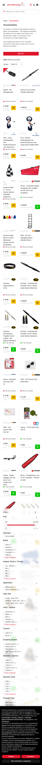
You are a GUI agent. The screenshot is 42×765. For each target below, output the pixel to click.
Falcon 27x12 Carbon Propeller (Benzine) (28, 91)
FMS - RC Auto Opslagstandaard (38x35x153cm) (26, 238)
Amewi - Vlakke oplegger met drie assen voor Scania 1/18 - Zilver (9, 480)
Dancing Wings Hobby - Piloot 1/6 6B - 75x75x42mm (30, 620)
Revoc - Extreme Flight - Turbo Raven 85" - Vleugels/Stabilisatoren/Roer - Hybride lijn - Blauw (30, 574)
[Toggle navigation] (2, 18)
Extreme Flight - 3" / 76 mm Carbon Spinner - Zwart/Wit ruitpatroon (9, 192)
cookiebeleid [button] (5, 721)
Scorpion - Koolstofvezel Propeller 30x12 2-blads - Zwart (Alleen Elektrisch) (29, 286)
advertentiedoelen (7, 733)
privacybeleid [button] (5, 714)
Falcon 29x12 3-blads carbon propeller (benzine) (8, 574)
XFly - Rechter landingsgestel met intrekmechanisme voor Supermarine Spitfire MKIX (30, 141)
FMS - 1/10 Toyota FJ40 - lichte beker (29, 380)
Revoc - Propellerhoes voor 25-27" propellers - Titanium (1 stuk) (9, 527)
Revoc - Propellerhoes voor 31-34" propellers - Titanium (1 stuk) (30, 478)
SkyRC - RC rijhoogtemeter (8, 91)
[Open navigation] (3, 4)
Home (5, 21)
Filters (21, 53)
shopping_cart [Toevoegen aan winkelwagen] (37, 206)
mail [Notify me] (13, 108)
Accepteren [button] (30, 756)
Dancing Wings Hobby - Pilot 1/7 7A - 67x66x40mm (9, 623)
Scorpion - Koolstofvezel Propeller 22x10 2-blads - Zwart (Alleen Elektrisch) (29, 334)
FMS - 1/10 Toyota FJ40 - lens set (8, 430)
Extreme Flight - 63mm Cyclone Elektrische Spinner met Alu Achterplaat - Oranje (8, 240)
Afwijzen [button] (11, 756)
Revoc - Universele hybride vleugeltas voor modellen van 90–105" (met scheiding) (30, 189)
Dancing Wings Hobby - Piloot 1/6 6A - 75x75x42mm (9, 673)
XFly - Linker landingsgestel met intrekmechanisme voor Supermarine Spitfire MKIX (9, 142)
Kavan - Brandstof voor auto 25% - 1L (9, 382)
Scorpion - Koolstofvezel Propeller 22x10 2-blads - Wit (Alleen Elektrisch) (9, 336)
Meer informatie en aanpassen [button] (21, 761)
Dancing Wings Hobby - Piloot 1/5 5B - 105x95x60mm (29, 671)
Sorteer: (6, 64)
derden (4, 725)
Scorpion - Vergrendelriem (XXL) (8, 286)
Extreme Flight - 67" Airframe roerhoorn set (28, 524)
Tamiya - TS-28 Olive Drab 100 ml (30, 428)
